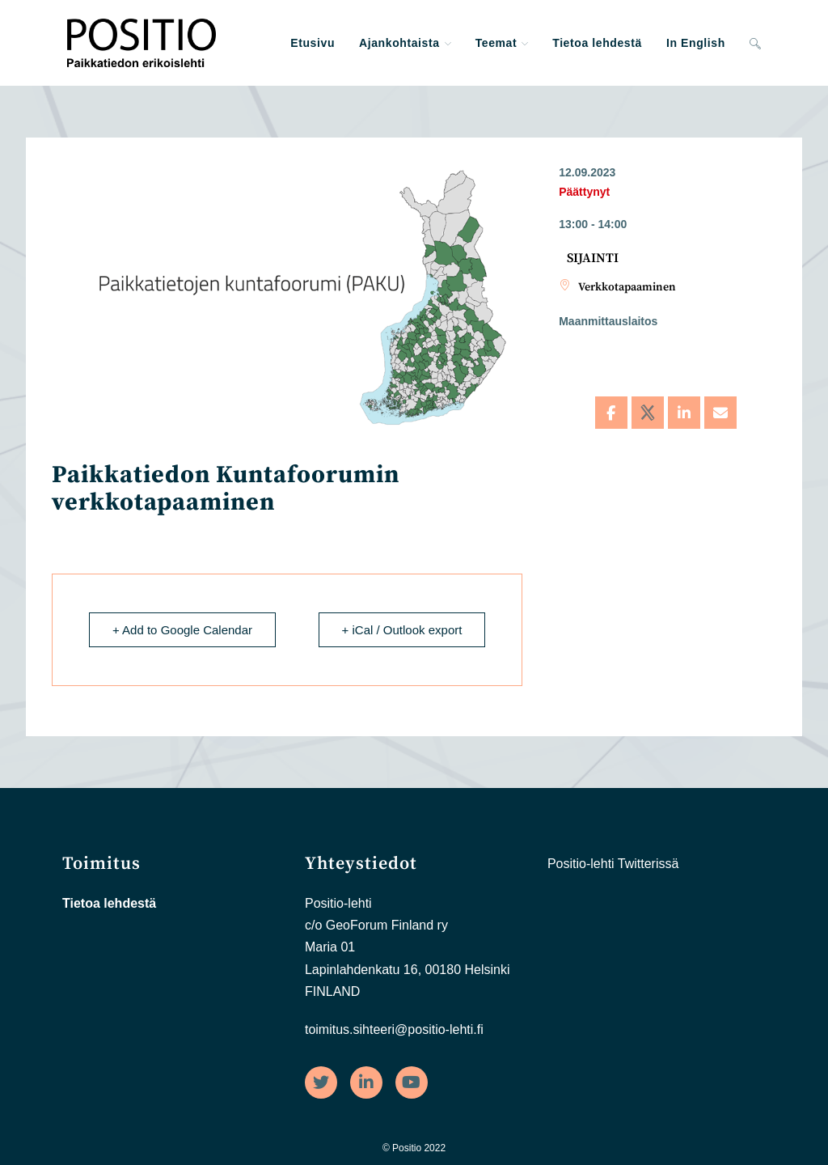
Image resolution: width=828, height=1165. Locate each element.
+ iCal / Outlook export (402, 630)
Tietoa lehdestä (109, 903)
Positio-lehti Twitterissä (612, 864)
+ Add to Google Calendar (182, 630)
